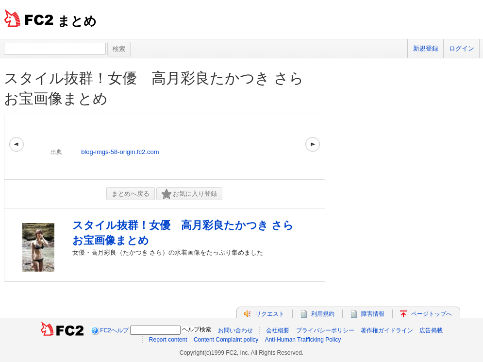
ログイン (461, 48)
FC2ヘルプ (114, 330)
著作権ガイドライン (387, 330)
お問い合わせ (235, 330)
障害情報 (372, 313)
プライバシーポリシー (325, 330)
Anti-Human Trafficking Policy (303, 339)
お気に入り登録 (189, 194)
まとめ (77, 21)
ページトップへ (431, 313)
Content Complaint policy (226, 339)
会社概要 (277, 330)
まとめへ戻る (131, 193)
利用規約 (322, 313)
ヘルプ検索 (196, 329)
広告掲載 (431, 330)
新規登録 (425, 48)
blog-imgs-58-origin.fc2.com (120, 151)
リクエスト (269, 313)
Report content (168, 339)
